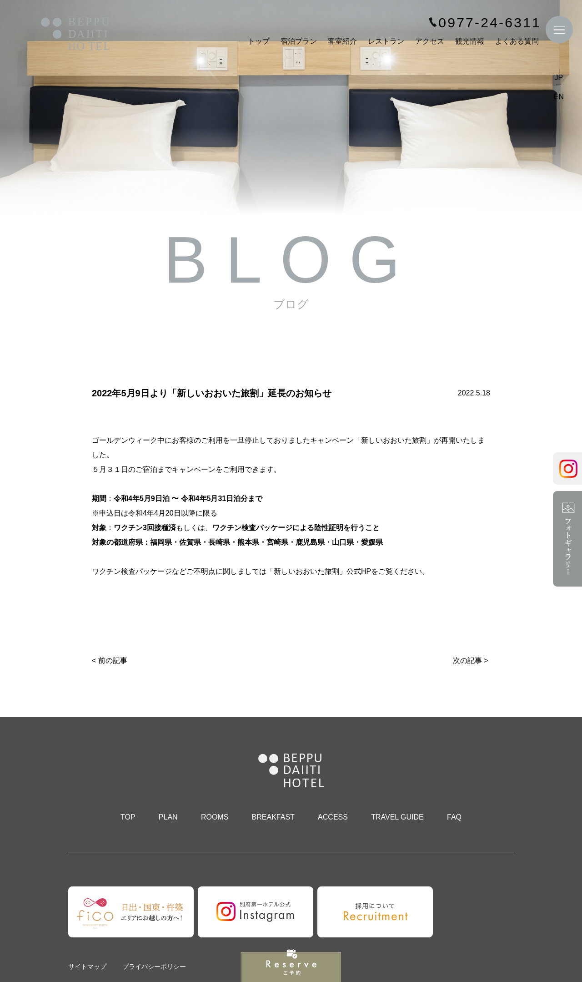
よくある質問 (517, 41)
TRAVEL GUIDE (397, 817)
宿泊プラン (299, 41)
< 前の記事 (109, 660)
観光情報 (469, 41)
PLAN (168, 817)
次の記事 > (470, 660)
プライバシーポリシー (154, 966)
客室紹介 (342, 41)
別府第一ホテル (75, 35)
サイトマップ (87, 966)
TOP (127, 817)
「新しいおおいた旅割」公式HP (318, 571)
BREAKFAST (273, 817)
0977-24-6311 (489, 23)
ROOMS (214, 817)
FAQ (454, 817)
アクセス (429, 41)
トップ (259, 41)
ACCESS (333, 817)
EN (559, 97)
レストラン (386, 41)
